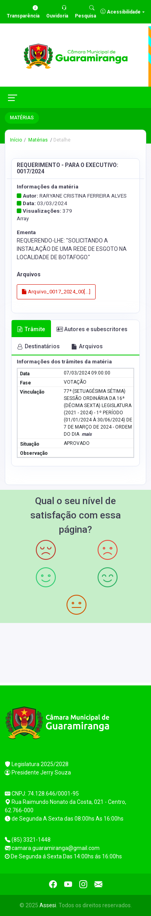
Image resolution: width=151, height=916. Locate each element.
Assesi (47, 905)
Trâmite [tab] (31, 329)
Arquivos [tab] (87, 346)
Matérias (37, 140)
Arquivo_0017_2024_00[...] (56, 292)
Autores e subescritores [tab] (92, 329)
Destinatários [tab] (38, 346)
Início (16, 140)
